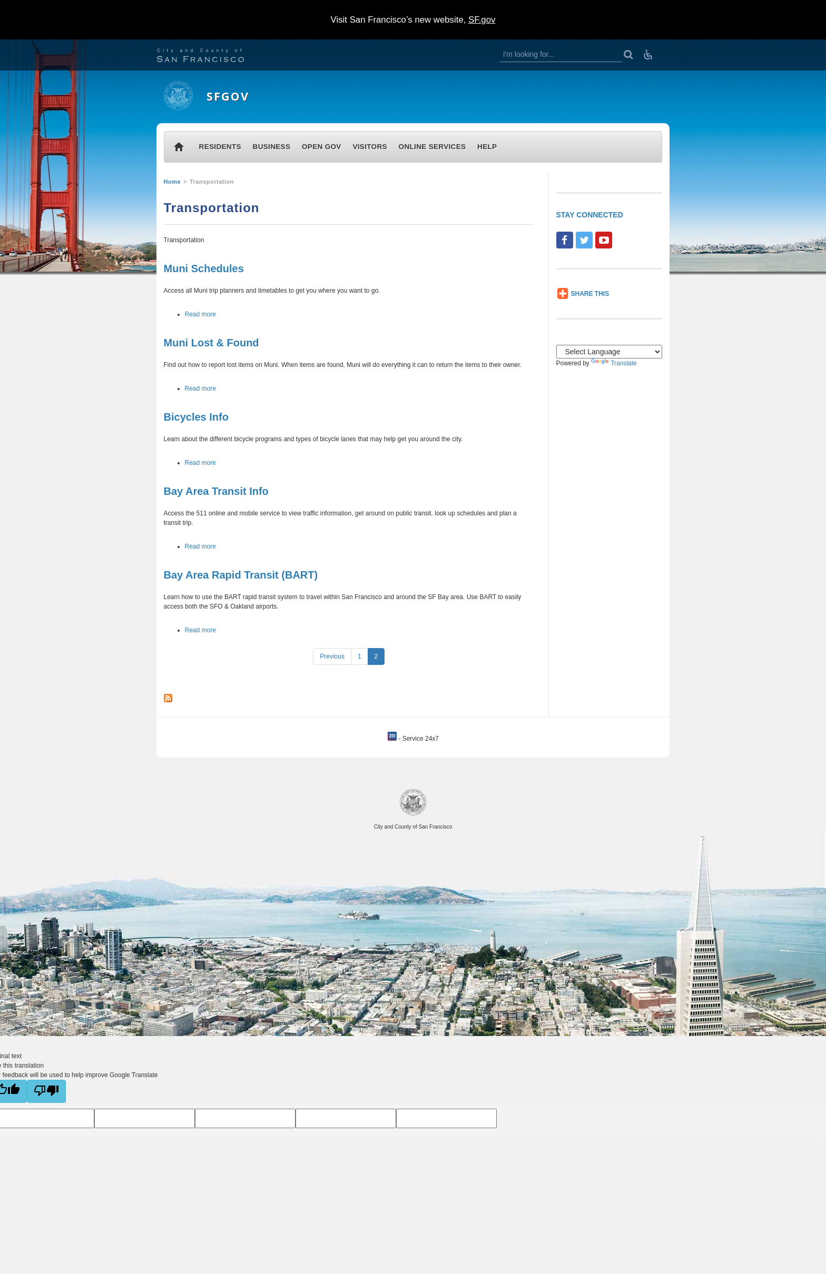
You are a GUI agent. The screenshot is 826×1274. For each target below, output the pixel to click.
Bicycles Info (196, 417)
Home (172, 181)
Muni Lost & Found (211, 343)
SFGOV (227, 96)
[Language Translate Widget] (609, 352)
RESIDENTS (220, 147)
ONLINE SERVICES (432, 147)
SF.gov (481, 20)
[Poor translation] (46, 1091)
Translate (614, 363)
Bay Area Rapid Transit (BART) (241, 575)
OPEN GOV (321, 147)
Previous (332, 656)
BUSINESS (272, 147)
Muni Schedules (204, 268)
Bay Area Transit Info (216, 491)
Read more (200, 314)
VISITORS (369, 147)
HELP (487, 147)
